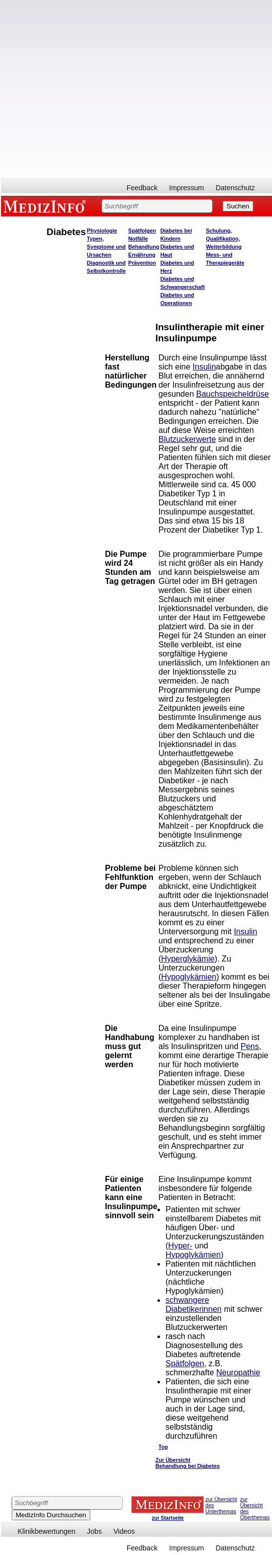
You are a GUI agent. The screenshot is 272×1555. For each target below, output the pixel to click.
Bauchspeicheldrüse (232, 394)
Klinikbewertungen (46, 1531)
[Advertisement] (107, 89)
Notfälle (138, 239)
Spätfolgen (142, 231)
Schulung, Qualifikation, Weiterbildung (224, 239)
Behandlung (143, 247)
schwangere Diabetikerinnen (194, 1304)
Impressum (186, 188)
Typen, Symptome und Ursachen (106, 247)
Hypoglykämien (188, 977)
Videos (124, 1531)
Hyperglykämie (187, 958)
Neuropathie (238, 1372)
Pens (250, 1046)
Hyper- (180, 1245)
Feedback (142, 188)
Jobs (94, 1531)
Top (163, 1447)
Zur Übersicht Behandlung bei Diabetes (187, 1463)
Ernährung (141, 255)
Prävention (142, 263)
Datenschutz (235, 188)
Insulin (204, 366)
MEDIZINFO (46, 206)
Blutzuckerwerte (187, 439)
